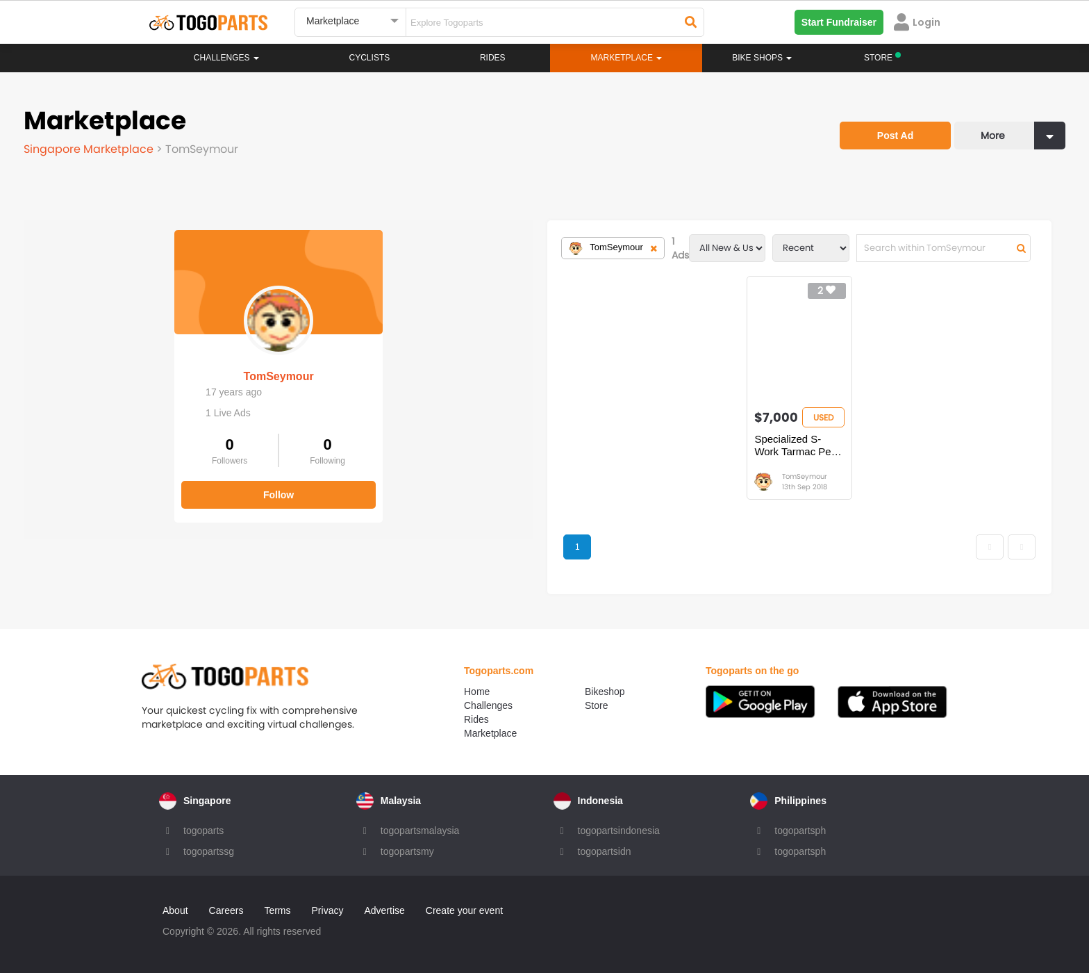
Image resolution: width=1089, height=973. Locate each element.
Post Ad (895, 135)
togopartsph (800, 830)
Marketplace (490, 733)
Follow (128, 485)
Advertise (384, 910)
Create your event (464, 910)
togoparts (203, 830)
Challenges (226, 58)
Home (477, 691)
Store (596, 705)
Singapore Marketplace (90, 149)
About (175, 910)
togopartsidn (604, 851)
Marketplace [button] (627, 58)
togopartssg (208, 851)
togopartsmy (407, 851)
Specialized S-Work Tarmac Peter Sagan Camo (644, 445)
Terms (277, 910)
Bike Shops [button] (762, 58)
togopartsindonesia (619, 830)
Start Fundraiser (838, 22)
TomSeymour (127, 367)
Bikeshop (605, 691)
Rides (493, 58)
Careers (226, 910)
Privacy (328, 910)
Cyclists (369, 58)
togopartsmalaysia (420, 830)
